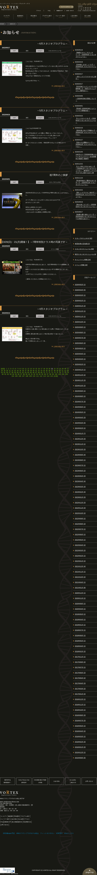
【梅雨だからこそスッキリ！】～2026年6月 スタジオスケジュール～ (86, 55)
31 (10, 371)
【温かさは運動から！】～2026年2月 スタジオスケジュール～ (86, 144)
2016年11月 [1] (80, 704)
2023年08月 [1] (80, 460)
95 (42, 374)
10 (23, 369)
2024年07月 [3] (80, 401)
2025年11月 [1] (80, 316)
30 (7, 371)
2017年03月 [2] (80, 689)
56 (7, 372)
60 (18, 372)
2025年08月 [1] (80, 332)
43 (41, 371)
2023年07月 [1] (80, 465)
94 (40, 374)
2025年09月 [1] (80, 327)
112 (41, 376)
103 (66, 374)
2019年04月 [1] (80, 619)
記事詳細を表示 (59, 86)
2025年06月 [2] (80, 343)
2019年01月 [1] (80, 625)
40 (33, 371)
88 (24, 374)
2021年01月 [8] (80, 588)
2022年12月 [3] (80, 502)
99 (53, 374)
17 (41, 369)
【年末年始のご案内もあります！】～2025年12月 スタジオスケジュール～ (86, 183)
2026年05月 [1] (80, 284)
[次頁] (56, 376)
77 (63, 372)
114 (48, 376)
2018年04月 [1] (80, 646)
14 (33, 369)
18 (44, 369)
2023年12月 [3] (80, 439)
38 (28, 371)
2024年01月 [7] (80, 433)
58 (12, 372)
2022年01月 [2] (80, 561)
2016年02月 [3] (80, 742)
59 (15, 372)
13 (31, 369)
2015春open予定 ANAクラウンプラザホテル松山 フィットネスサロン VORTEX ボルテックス (38, 833)
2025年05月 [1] (80, 348)
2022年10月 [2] (80, 513)
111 (37, 376)
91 (32, 374)
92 (34, 374)
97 (47, 374)
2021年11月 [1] (80, 572)
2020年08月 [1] (80, 603)
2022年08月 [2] (80, 524)
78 (65, 372)
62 (23, 372)
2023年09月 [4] (80, 455)
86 (18, 374)
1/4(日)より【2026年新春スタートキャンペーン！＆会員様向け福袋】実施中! (86, 156)
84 (13, 374)
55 (4, 372)
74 (55, 372)
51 (63, 371)
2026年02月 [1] (80, 300)
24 (60, 369)
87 (21, 374)
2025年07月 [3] (80, 338)
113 (44, 376)
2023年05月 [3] (80, 476)
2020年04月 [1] (80, 609)
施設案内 (10, 816)
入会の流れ (56, 781)
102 (63, 374)
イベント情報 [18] (81, 265)
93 (37, 374)
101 (59, 374)
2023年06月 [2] (80, 471)
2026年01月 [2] (80, 306)
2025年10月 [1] (80, 322)
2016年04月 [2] (80, 731)
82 (8, 374)
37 (26, 371)
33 (15, 371)
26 (65, 369)
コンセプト (4, 816)
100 (56, 374)
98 (50, 374)
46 (49, 371)
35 (20, 371)
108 (27, 376)
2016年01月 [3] (80, 747)
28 (2, 371)
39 (31, 371)
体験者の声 (7, 822)
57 (10, 372)
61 (20, 372)
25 (63, 369)
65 (31, 372)
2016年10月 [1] (80, 710)
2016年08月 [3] (80, 715)
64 (28, 372)
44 (44, 371)
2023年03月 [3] (80, 487)
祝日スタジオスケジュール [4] (85, 254)
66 (33, 372)
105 (16, 376)
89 (26, 374)
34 (18, 371)
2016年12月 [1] (80, 699)
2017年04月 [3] (80, 683)
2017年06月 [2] (80, 673)
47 (52, 371)
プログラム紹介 (25, 816)
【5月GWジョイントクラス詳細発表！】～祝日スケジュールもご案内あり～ (86, 89)
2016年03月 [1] (80, 736)
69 (41, 372)
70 (44, 372)
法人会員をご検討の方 (73, 781)
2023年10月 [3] (80, 449)
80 (3, 374)
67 (36, 372)
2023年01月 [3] (80, 497)
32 (12, 371)
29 (4, 371)
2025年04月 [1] (80, 354)
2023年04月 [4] (80, 481)
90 (29, 374)
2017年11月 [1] (80, 657)
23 (57, 369)
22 (55, 369)
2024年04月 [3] (80, 417)
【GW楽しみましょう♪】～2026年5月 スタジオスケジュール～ (86, 67)
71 (47, 372)
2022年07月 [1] (80, 529)
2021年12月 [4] (80, 566)
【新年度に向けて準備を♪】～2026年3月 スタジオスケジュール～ (86, 132)
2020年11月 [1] (80, 598)
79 (68, 372)
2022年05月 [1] (80, 540)
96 (45, 374)
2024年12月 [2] (80, 375)
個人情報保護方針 (17, 822)
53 (68, 371)
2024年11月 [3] (80, 380)
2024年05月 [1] (80, 412)
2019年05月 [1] (80, 614)
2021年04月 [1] (80, 582)
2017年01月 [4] (80, 694)
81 (5, 374)
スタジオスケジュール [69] (84, 249)
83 (11, 374)
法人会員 (20, 819)
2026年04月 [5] (80, 290)
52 (65, 371)
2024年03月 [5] (80, 423)
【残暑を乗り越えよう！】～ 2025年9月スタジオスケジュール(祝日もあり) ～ (86, 217)
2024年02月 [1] (80, 428)
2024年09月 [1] (80, 391)
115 (51, 376)
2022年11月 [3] (80, 508)
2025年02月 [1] (80, 364)
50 (60, 371)
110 (34, 376)
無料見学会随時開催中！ (7, 781)
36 (23, 371)
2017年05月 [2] (80, 678)
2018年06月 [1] (80, 635)
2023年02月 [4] (80, 492)
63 (26, 372)
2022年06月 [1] (80, 534)
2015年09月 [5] (80, 758)
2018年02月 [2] (80, 651)
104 (12, 376)
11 (26, 369)
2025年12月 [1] (80, 311)
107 (23, 376)
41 (36, 371)
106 (20, 376)
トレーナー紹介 (5, 819)
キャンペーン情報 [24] (83, 259)
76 (60, 372)
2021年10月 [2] (80, 577)
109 (30, 376)
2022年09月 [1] (80, 518)
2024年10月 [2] (80, 386)
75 (57, 372)
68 (39, 372)
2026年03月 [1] (80, 295)
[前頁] (3, 369)
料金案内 (16, 816)
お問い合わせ (89, 781)
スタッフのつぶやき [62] (83, 238)
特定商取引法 (27, 822)
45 (47, 371)
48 (55, 371)
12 (28, 369)
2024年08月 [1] (80, 396)
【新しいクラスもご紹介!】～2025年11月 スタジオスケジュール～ (86, 195)
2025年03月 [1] (80, 359)
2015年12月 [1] (80, 752)
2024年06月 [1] (80, 407)
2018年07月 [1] (80, 630)
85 (16, 374)
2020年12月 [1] (80, 593)
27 (68, 369)
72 (49, 372)
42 (39, 371)
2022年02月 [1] (80, 556)
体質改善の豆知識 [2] (82, 244)
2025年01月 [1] (80, 370)
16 (39, 369)
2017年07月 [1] (80, 667)
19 (47, 369)
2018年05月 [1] (80, 641)
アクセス (27, 819)
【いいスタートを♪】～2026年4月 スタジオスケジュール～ (86, 120)
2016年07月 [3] (80, 720)
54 (2, 372)
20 (49, 369)
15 (36, 369)
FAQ (2, 822)
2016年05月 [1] (80, 726)
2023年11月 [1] (80, 444)
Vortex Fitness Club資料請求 (23, 781)
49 (57, 371)
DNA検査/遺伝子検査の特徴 (40, 781)
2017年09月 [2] (80, 662)
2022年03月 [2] (80, 550)
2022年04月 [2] (80, 545)
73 (52, 372)
